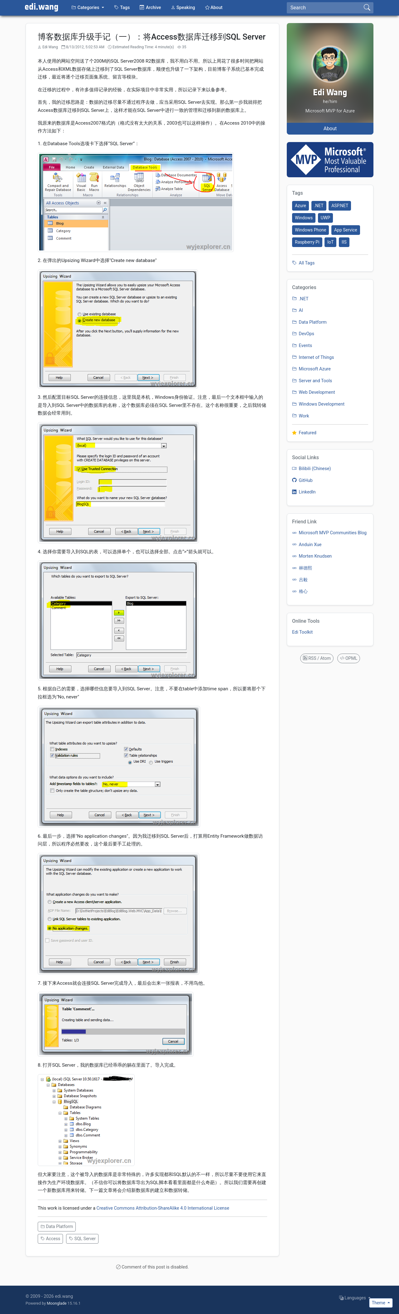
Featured (304, 433)
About (330, 128)
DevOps (303, 333)
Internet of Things (313, 357)
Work (300, 416)
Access (50, 1238)
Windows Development (318, 404)
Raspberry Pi (307, 242)
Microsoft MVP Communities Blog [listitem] (329, 533)
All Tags (303, 263)
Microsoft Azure (311, 369)
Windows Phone (310, 229)
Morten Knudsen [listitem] (312, 556)
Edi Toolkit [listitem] (302, 632)
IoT (330, 242)
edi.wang (41, 7)
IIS (344, 242)
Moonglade (56, 1303)
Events (302, 345)
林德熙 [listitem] (302, 568)
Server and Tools (312, 380)
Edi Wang (330, 92)
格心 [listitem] (300, 591)
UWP (325, 217)
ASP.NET (339, 205)
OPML (349, 658)
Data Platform (57, 1226)
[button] (88, 8)
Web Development (313, 392)
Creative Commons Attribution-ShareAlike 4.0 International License (163, 1208)
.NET (319, 205)
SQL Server (82, 1238)
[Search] (324, 7)
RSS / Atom (317, 658)
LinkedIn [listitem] (304, 492)
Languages (353, 1297)
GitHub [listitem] (302, 480)
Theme (379, 1302)
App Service (345, 229)
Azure (300, 205)
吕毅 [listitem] (300, 580)
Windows (304, 217)
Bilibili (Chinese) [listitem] (311, 468)
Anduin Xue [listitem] (306, 544)
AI (297, 310)
